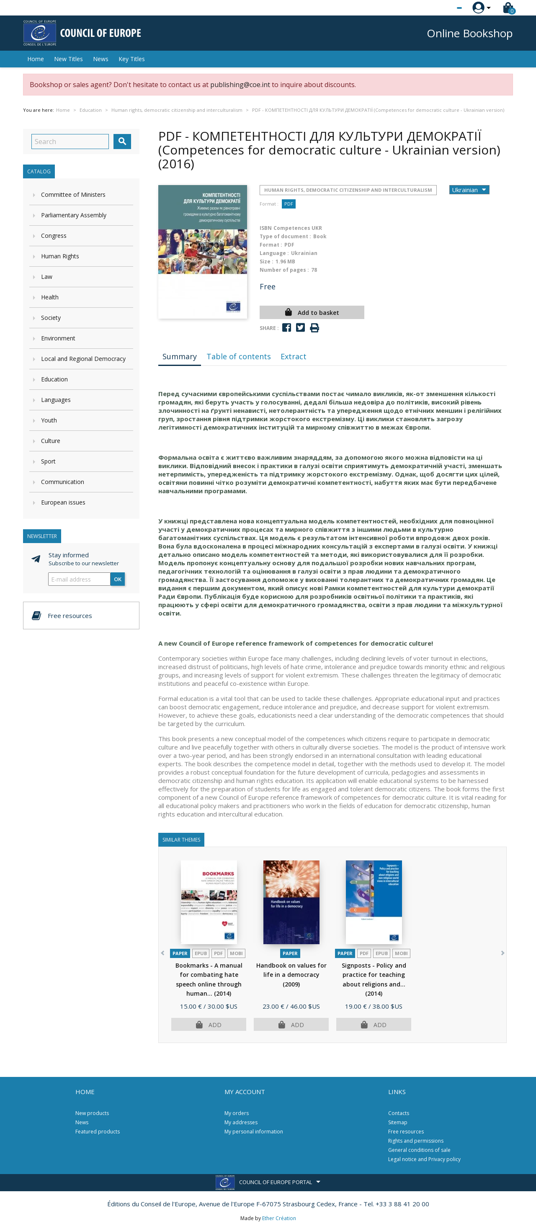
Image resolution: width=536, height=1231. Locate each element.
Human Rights (60, 256)
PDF (288, 204)
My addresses (241, 1122)
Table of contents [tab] (238, 356)
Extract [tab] (294, 356)
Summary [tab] (179, 356)
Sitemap (397, 1122)
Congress (54, 236)
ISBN (266, 228)
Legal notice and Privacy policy (424, 1159)
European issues (63, 502)
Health (50, 297)
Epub (201, 953)
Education (54, 379)
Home (35, 59)
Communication (62, 482)
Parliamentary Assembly (73, 215)
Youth (49, 420)
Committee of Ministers (73, 194)
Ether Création (279, 1218)
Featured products (97, 1131)
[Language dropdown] (443, 8)
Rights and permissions (415, 1140)
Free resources (406, 1131)
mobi (236, 953)
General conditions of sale (419, 1150)
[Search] (70, 141)
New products (92, 1113)
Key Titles (132, 59)
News (100, 59)
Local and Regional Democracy (83, 359)
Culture (50, 441)
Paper (180, 953)
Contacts (398, 1113)
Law (46, 277)
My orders (236, 1113)
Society (51, 318)
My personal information (253, 1131)
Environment (58, 338)
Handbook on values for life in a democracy (291, 974)
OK (117, 579)
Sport (48, 461)
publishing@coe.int (240, 84)
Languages (56, 400)
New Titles (68, 59)
